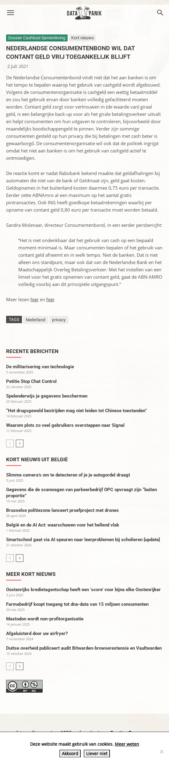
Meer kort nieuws (30, 574)
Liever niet (96, 753)
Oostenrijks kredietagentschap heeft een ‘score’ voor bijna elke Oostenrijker (83, 589)
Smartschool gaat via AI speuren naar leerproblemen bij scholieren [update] (83, 539)
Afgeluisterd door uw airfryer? (37, 633)
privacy (59, 319)
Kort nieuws (82, 37)
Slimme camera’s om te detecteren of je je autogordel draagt (68, 475)
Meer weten (127, 744)
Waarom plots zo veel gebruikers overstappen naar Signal (65, 425)
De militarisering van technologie (40, 366)
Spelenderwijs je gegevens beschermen (46, 396)
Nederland (35, 319)
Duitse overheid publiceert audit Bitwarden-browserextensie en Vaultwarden (84, 648)
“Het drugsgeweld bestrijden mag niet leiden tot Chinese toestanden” (76, 410)
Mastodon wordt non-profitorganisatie (44, 619)
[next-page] (19, 443)
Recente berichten (32, 351)
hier (34, 299)
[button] (10, 13)
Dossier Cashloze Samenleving (36, 37)
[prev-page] (10, 443)
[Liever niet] (161, 751)
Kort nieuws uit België (37, 459)
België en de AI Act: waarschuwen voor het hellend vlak (62, 525)
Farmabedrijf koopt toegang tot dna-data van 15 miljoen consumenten (77, 604)
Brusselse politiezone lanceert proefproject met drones (62, 510)
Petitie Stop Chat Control (31, 381)
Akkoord (70, 753)
